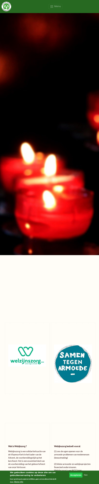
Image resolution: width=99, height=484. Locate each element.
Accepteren (75, 476)
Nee (85, 476)
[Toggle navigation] (55, 6)
